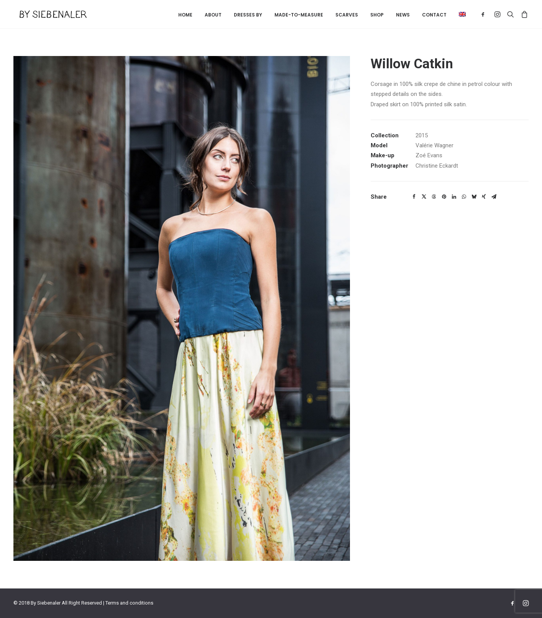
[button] (459, 14)
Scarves (346, 15)
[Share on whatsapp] (463, 197)
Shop (377, 15)
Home (185, 15)
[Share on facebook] (414, 197)
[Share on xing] (483, 197)
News (403, 15)
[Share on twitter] (424, 197)
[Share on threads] (434, 197)
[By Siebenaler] (46, 14)
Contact (434, 15)
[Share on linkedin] (453, 197)
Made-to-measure (298, 15)
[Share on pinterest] (443, 197)
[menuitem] (185, 15)
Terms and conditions (129, 603)
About (213, 15)
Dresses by (248, 15)
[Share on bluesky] (473, 197)
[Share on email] (493, 197)
